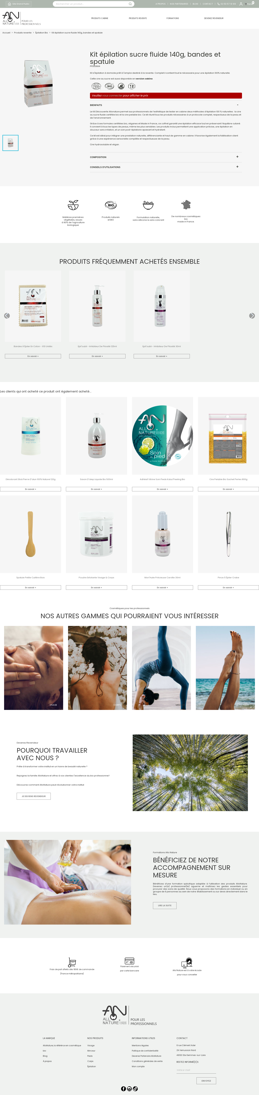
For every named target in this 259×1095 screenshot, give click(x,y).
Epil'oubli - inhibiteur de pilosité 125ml (97, 346)
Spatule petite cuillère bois (30, 577)
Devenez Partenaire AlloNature (146, 1056)
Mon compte (138, 1066)
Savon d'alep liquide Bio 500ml (96, 479)
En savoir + (33, 356)
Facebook (123, 1088)
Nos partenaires (179, 4)
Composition (98, 157)
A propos (161, 4)
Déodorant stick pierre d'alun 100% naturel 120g (30, 479)
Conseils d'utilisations (105, 167)
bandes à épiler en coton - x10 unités (33, 346)
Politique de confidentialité (145, 1050)
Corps (117, 705)
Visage (53, 705)
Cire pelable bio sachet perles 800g (228, 479)
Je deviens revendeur (34, 796)
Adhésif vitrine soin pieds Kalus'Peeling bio (162, 479)
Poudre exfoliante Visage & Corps (96, 577)
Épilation (91, 1066)
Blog (195, 4)
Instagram (129, 1088)
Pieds (246, 705)
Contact (208, 4)
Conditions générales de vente (147, 1061)
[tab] (166, 105)
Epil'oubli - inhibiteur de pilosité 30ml (162, 346)
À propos (47, 1061)
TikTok (135, 1088)
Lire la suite (164, 905)
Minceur (180, 705)
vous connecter (112, 95)
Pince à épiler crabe (228, 577)
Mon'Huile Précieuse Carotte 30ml (162, 577)
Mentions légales (140, 1045)
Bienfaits (96, 105)
